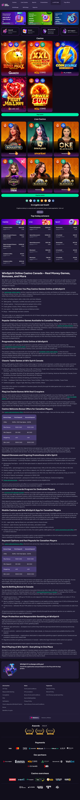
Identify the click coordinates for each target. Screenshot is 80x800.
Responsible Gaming (8, 692)
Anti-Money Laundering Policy (54, 695)
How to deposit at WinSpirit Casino (12, 704)
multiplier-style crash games (49, 352)
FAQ (3, 698)
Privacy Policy (28, 701)
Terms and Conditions (30, 688)
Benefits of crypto (7, 710)
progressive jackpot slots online (15, 347)
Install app (15, 7)
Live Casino (24, 2)
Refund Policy (50, 692)
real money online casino (12, 292)
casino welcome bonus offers (14, 544)
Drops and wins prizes (10, 480)
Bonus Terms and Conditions (32, 695)
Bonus (4, 707)
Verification (5, 701)
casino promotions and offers (64, 530)
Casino (14, 2)
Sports (34, 2)
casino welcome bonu (11, 412)
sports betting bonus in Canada (47, 592)
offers (21, 412)
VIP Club (56, 2)
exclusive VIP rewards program (14, 492)
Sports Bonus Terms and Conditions (34, 704)
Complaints (5, 695)
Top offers (67, 2)
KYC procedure (28, 692)
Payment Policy (50, 688)
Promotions (44, 2)
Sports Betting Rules (30, 698)
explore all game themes (65, 326)
